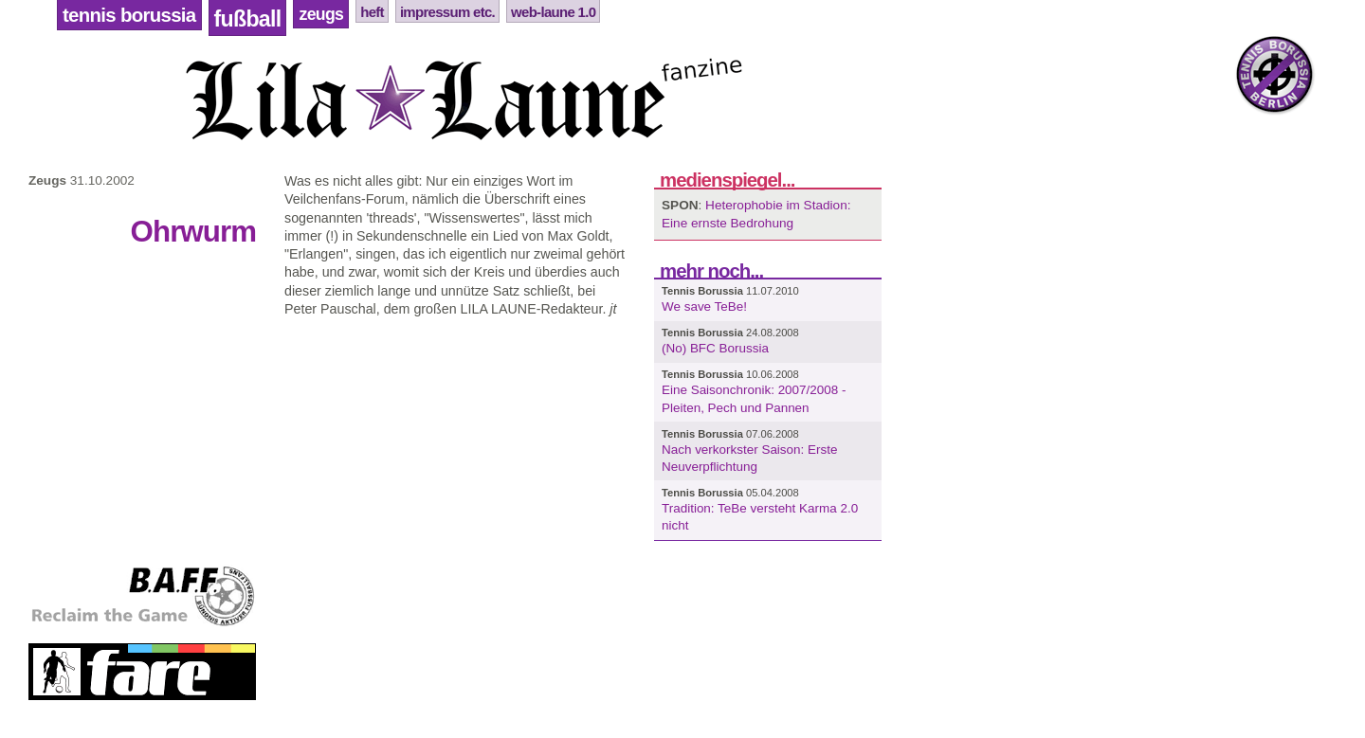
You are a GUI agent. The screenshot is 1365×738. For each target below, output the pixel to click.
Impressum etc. (447, 12)
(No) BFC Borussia (715, 348)
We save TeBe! (704, 306)
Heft (372, 12)
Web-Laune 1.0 (553, 12)
